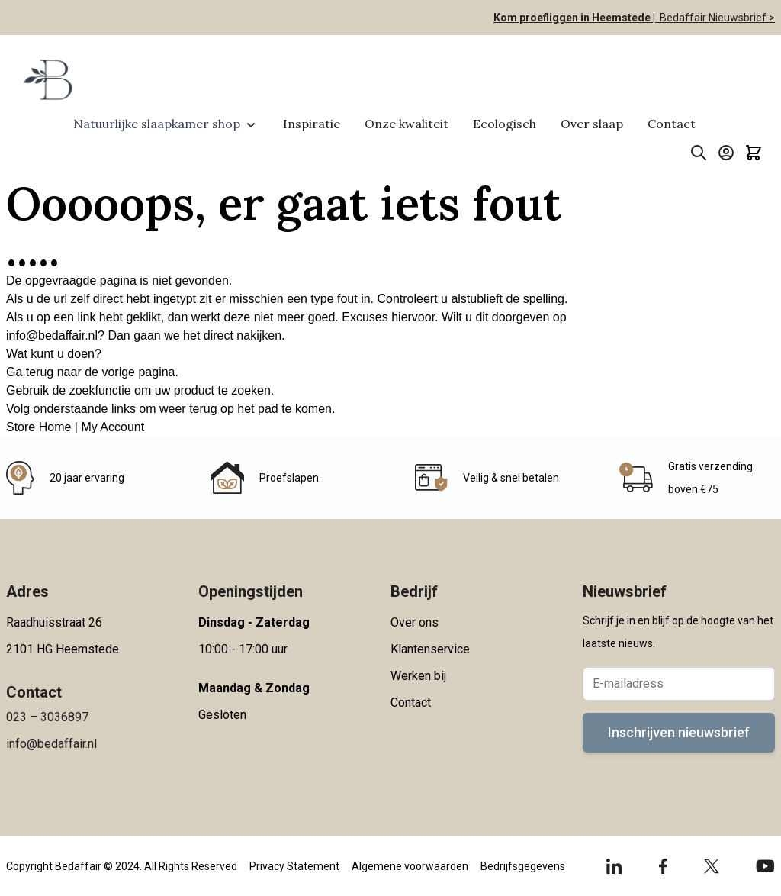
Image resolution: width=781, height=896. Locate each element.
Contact (672, 123)
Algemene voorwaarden (410, 866)
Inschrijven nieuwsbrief (679, 732)
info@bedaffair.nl (52, 335)
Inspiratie (311, 123)
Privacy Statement (294, 866)
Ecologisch (504, 123)
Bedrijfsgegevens (522, 866)
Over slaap (592, 123)
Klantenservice (430, 649)
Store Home (38, 427)
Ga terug (29, 372)
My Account (112, 427)
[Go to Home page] (47, 79)
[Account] (726, 152)
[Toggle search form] (698, 152)
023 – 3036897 (47, 717)
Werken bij (418, 676)
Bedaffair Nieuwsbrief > (715, 17)
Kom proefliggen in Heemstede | (574, 17)
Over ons (414, 622)
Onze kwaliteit (406, 123)
